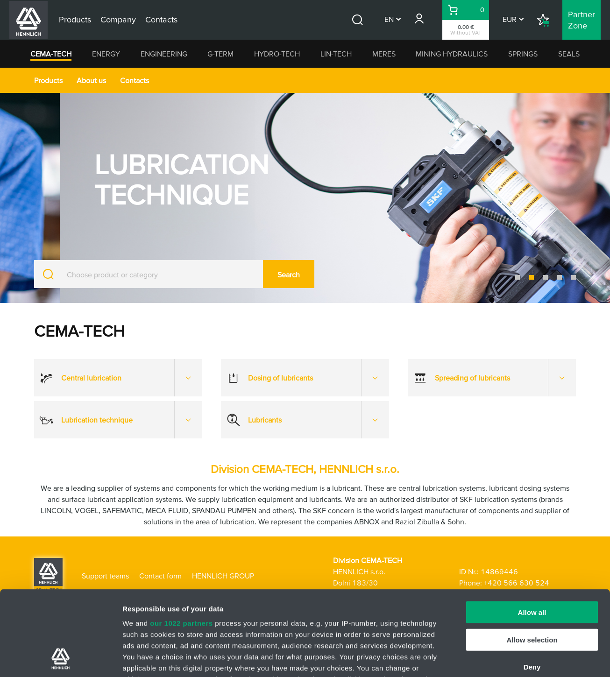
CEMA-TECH (50, 53)
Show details (490, 659)
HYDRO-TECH (277, 53)
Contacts (134, 80)
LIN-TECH (336, 53)
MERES (384, 53)
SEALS (569, 53)
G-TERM (220, 53)
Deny (532, 588)
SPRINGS (523, 53)
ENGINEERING (164, 53)
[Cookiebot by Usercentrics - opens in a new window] (60, 659)
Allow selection (531, 560)
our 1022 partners (181, 544)
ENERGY (106, 53)
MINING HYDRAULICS (452, 53)
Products (48, 80)
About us (91, 80)
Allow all (532, 533)
